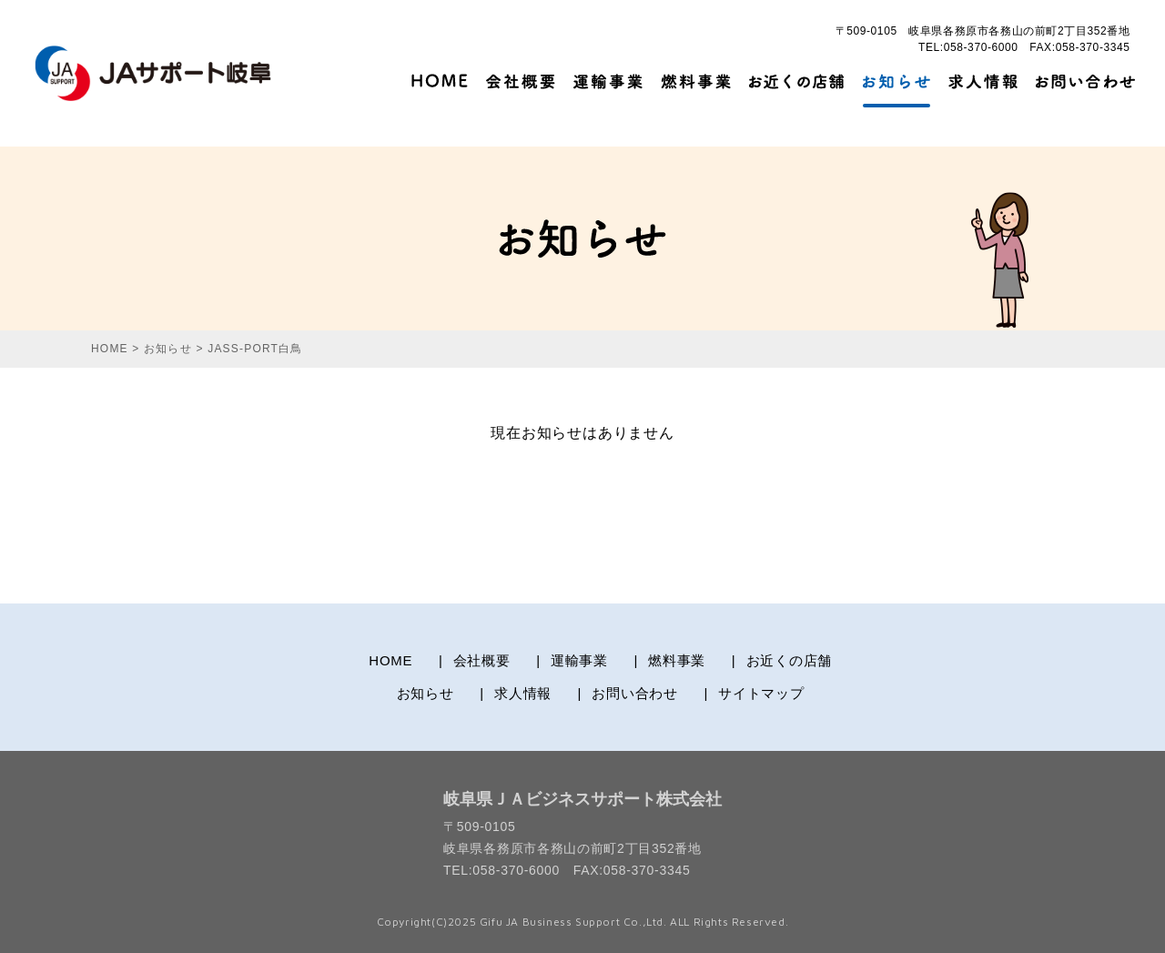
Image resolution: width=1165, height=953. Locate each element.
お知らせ (425, 693)
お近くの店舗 (789, 660)
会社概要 (482, 660)
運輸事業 (579, 660)
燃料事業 (676, 660)
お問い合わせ (635, 693)
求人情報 (523, 693)
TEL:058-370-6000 (968, 47)
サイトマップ (761, 693)
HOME (390, 660)
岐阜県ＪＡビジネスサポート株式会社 (582, 799)
